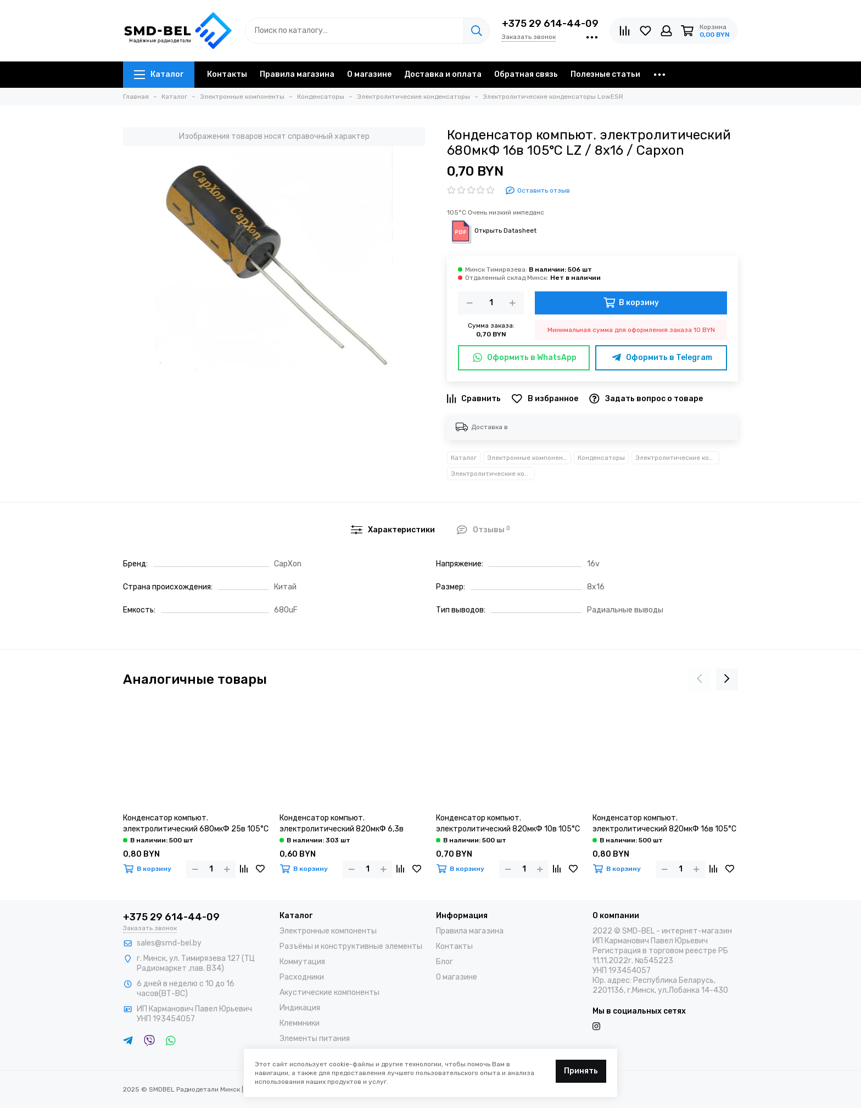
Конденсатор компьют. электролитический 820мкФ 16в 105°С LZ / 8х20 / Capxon (664, 824)
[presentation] (700, 679)
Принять (581, 1071)
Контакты (227, 74)
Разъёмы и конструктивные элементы (350, 946)
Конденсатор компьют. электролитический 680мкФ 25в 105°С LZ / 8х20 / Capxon (196, 824)
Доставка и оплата (443, 74)
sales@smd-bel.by (169, 943)
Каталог (158, 74)
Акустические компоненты (329, 992)
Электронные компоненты (529, 458)
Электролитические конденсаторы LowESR (493, 473)
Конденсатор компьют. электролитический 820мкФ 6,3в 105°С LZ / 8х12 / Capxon (341, 824)
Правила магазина (297, 74)
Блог (444, 961)
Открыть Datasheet (491, 230)
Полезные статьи (605, 74)
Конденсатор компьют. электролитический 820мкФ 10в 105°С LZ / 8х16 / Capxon (508, 824)
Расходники (301, 977)
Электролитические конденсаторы (677, 458)
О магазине (369, 74)
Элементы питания (314, 1038)
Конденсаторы (601, 458)
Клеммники (299, 1023)
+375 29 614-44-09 (550, 24)
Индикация (299, 1008)
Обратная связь (526, 74)
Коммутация (302, 961)
